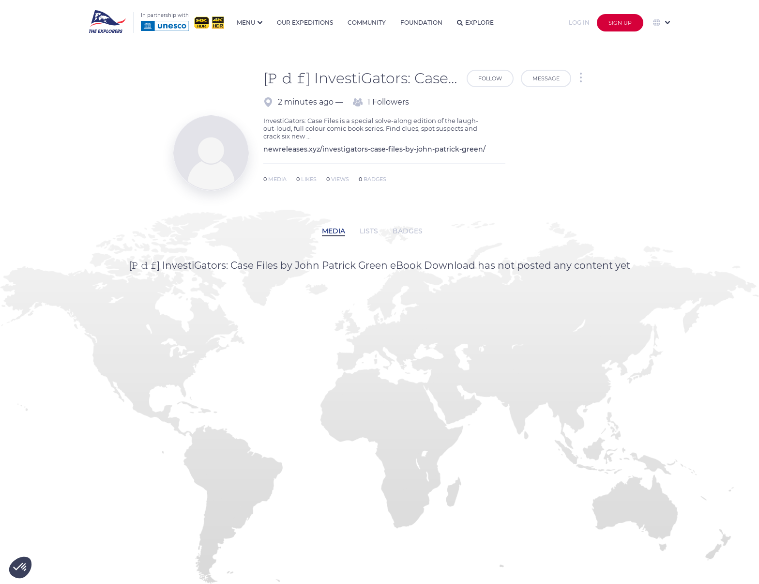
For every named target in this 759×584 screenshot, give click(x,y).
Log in (579, 22)
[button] (20, 567)
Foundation (421, 22)
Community (367, 22)
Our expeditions (305, 22)
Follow (490, 78)
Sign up (620, 22)
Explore (475, 22)
